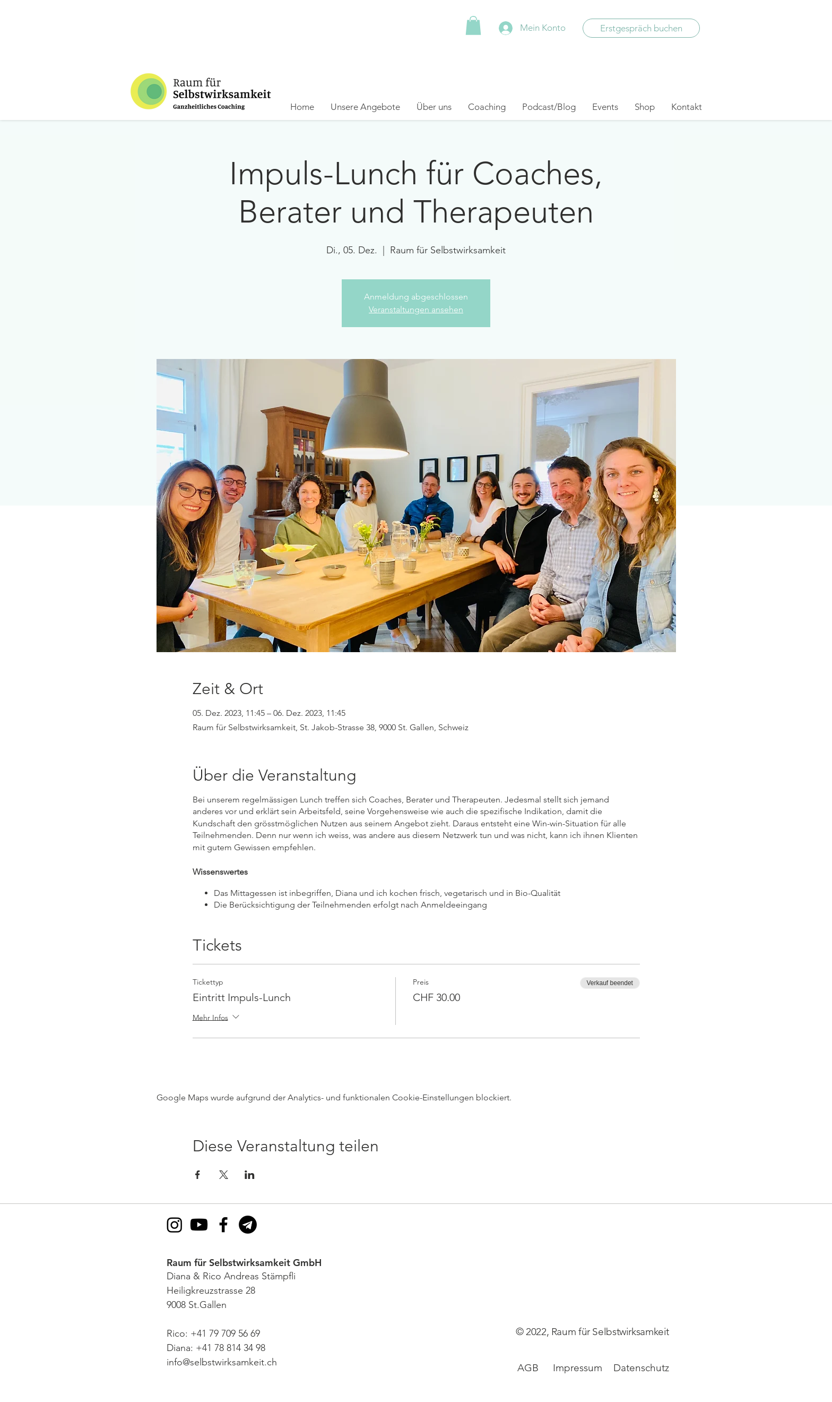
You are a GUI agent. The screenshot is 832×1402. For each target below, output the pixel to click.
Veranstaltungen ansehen (416, 309)
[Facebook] (223, 1225)
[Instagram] (174, 1225)
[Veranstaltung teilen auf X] (224, 1174)
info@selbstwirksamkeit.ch (222, 1362)
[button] (473, 25)
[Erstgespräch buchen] (641, 28)
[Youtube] (199, 1225)
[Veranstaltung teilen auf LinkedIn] (250, 1174)
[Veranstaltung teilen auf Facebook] (198, 1174)
